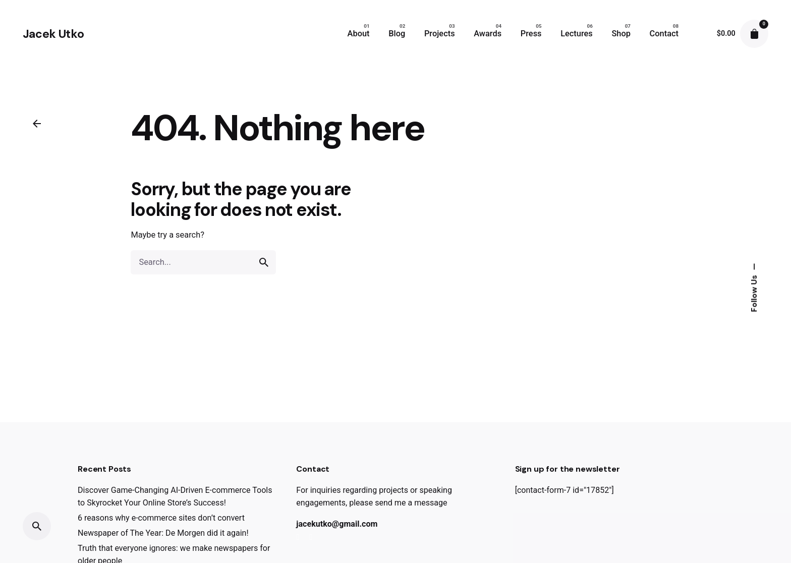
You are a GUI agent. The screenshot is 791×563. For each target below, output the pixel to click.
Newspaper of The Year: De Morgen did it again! (163, 533)
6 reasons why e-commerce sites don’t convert (161, 518)
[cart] (754, 34)
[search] (264, 262)
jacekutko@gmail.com (336, 524)
